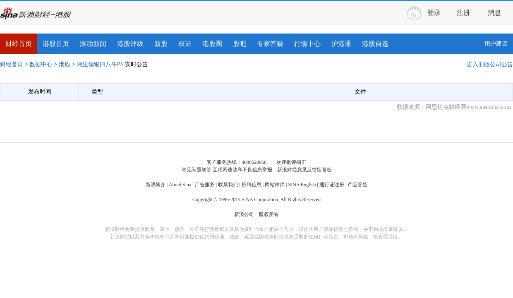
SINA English (302, 184)
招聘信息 (251, 184)
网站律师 (275, 184)
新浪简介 (155, 184)
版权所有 (269, 214)
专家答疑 (270, 43)
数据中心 (41, 64)
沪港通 (341, 43)
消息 (497, 11)
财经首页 (18, 43)
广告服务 (205, 184)
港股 (64, 64)
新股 (161, 43)
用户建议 (496, 44)
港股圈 (212, 43)
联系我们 (228, 184)
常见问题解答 (196, 170)
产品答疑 (357, 184)
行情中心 (307, 43)
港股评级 (130, 43)
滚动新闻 (93, 43)
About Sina (180, 184)
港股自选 (375, 43)
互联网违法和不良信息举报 (242, 170)
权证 (185, 43)
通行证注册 (331, 184)
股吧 (239, 43)
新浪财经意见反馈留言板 (304, 170)
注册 (463, 12)
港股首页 (56, 43)
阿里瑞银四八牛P (98, 64)
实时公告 (136, 64)
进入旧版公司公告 (490, 64)
